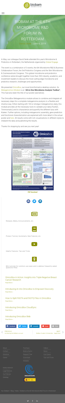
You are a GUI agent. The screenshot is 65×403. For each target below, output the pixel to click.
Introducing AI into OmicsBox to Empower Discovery (29, 289)
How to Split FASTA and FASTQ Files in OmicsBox (28, 298)
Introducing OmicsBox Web (17, 316)
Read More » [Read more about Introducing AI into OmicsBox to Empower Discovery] (9, 292)
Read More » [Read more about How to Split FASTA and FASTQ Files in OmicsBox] (9, 301)
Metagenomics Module (10, 90)
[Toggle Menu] (3, 13)
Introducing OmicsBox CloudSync (20, 307)
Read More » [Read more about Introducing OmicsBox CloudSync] (9, 310)
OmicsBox (17, 87)
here (12, 118)
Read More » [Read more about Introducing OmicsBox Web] (9, 319)
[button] (28, 201)
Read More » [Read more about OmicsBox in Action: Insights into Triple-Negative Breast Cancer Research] (9, 283)
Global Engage (52, 62)
